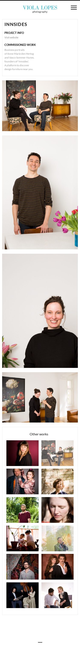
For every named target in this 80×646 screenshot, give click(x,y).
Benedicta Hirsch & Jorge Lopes (57, 595)
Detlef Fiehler (57, 538)
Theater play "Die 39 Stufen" (57, 567)
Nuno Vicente (22, 510)
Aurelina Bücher (57, 510)
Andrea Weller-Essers (57, 481)
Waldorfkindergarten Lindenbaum (22, 538)
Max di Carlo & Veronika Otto (22, 595)
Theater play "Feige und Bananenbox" (22, 481)
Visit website (11, 37)
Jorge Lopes (22, 567)
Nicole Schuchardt (22, 453)
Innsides (57, 453)
